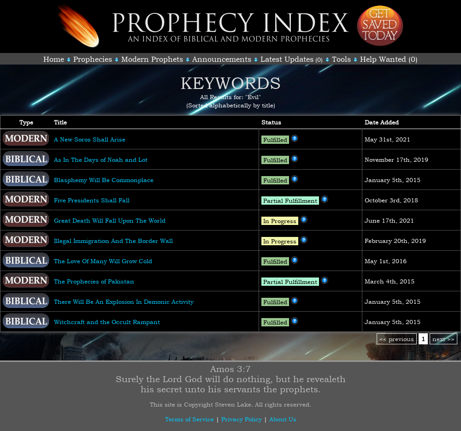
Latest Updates (286, 59)
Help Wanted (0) (389, 59)
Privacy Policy (241, 419)
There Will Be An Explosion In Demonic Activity (124, 301)
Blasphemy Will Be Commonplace (104, 180)
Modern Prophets (152, 59)
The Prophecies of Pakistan (94, 281)
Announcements (221, 59)
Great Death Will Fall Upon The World (109, 220)
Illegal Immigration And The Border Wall (113, 240)
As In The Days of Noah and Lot (101, 159)
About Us (282, 419)
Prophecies (92, 59)
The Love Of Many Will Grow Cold (103, 261)
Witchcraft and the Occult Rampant (107, 322)
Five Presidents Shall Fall (92, 200)
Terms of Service (189, 419)
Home (53, 59)
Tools (341, 59)
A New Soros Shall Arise (89, 139)
